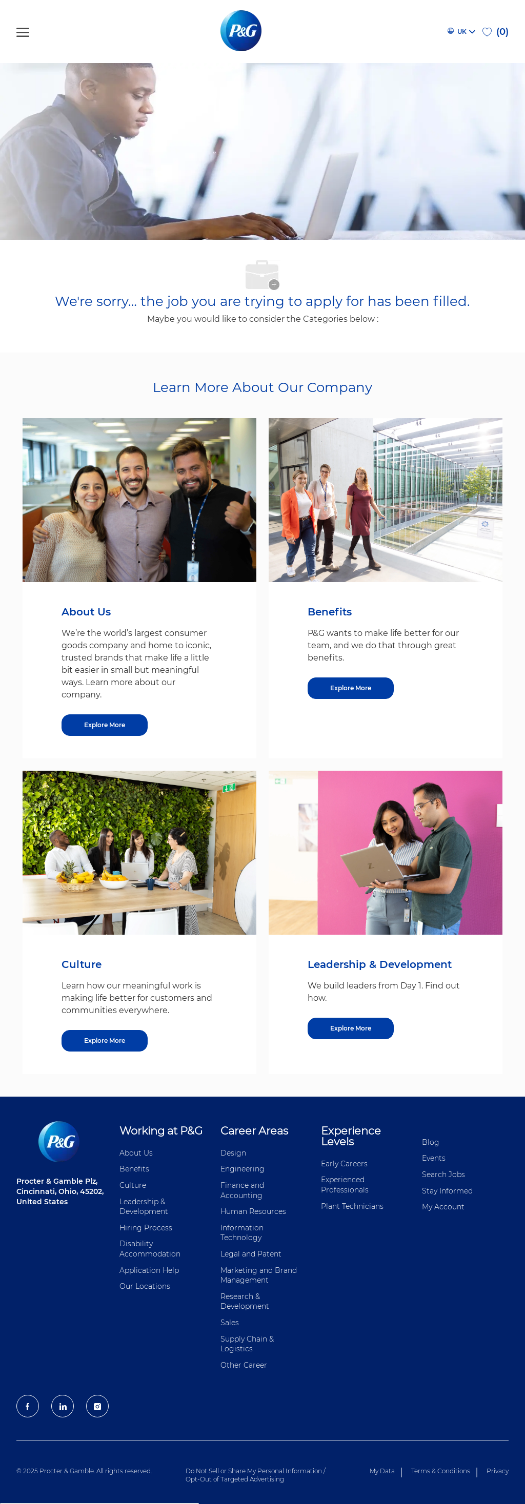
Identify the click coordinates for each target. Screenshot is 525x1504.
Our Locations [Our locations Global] (144, 1286)
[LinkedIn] (62, 1406)
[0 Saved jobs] (495, 32)
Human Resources (253, 1211)
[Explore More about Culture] (105, 1041)
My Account (443, 1206)
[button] (461, 32)
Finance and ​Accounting (243, 1190)
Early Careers (344, 1163)
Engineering (242, 1168)
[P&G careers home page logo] (242, 31)
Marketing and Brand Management (258, 1275)
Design (233, 1153)
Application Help (149, 1270)
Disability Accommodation (149, 1249)
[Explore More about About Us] (105, 725)
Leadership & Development (143, 1207)
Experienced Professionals (345, 1184)
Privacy (498, 1471)
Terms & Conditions (440, 1471)
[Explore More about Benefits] (351, 688)
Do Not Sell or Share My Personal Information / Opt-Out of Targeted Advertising (256, 1475)
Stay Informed (447, 1191)
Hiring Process (145, 1227)
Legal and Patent (250, 1254)
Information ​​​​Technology (243, 1233)
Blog (430, 1142)
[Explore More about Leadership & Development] (351, 1028)
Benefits (134, 1168)
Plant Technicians (352, 1206)
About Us (136, 1153)
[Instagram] (97, 1406)
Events (434, 1158)
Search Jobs (443, 1174)
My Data (382, 1471)
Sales (229, 1322)
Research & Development (244, 1301)
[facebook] (27, 1406)
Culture (132, 1185)
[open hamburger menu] (22, 31)
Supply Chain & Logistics (247, 1344)
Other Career (243, 1365)
